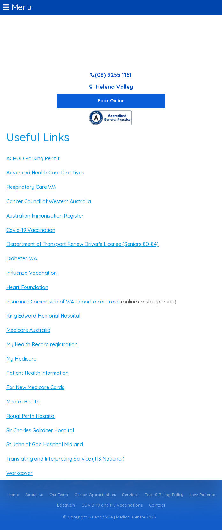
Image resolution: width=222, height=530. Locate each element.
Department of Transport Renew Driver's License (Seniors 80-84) (82, 244)
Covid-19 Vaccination (30, 230)
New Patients (202, 494)
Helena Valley (114, 86)
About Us (34, 494)
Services (130, 494)
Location (66, 505)
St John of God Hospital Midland (44, 444)
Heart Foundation (27, 287)
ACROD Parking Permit (33, 158)
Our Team (58, 494)
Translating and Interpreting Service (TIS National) (65, 459)
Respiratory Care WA (31, 187)
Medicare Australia (28, 330)
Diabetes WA (21, 258)
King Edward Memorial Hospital (43, 315)
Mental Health (23, 401)
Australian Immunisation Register (45, 215)
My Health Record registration (42, 344)
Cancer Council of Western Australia (48, 201)
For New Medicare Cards (35, 387)
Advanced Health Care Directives (45, 172)
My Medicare (21, 359)
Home (13, 494)
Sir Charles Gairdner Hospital (40, 430)
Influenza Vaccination (31, 273)
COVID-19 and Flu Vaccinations (112, 505)
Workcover (19, 473)
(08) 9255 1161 (113, 75)
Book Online (111, 101)
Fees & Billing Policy (164, 494)
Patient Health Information (37, 373)
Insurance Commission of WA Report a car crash (63, 301)
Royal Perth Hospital (31, 416)
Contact (157, 505)
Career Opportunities (95, 494)
